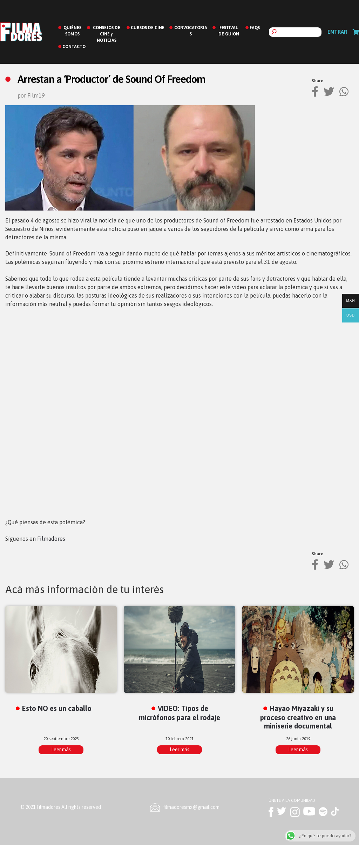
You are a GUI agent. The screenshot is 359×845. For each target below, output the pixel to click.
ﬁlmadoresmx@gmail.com (191, 807)
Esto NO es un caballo (57, 708)
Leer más (61, 749)
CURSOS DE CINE (147, 27)
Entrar (337, 32)
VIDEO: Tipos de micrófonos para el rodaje (179, 712)
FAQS (255, 27)
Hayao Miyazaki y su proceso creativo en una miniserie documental (298, 717)
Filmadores (51, 538)
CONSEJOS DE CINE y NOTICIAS (106, 34)
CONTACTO (74, 46)
